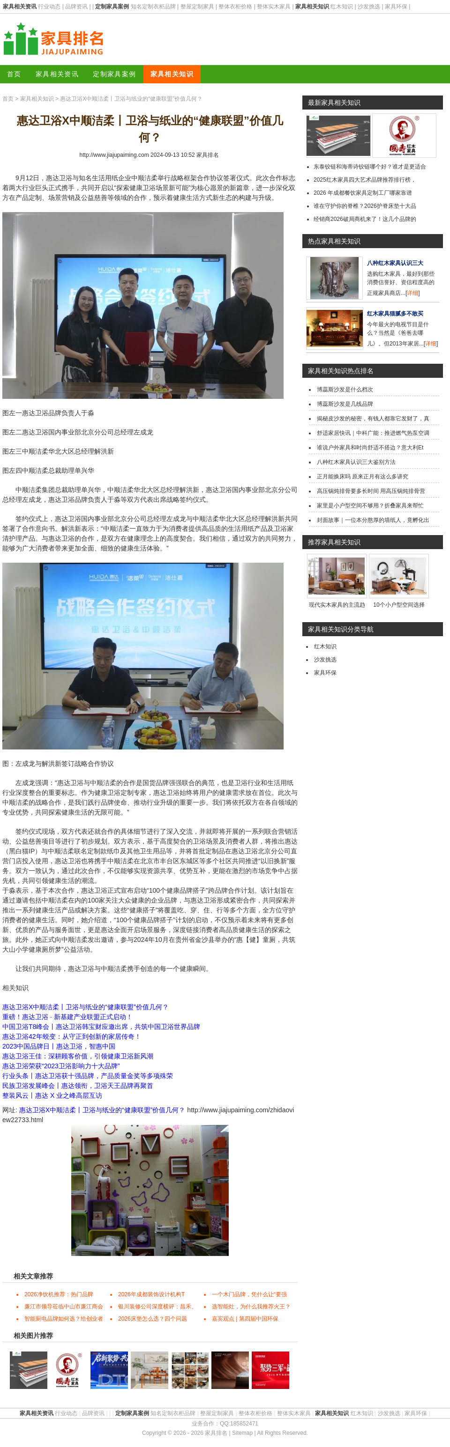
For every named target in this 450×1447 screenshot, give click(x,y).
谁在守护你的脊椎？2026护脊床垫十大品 (365, 206)
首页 (14, 74)
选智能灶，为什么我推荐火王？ (251, 1306)
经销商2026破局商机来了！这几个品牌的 (365, 219)
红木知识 (341, 6)
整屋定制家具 (197, 6)
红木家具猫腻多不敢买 (395, 313)
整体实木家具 (274, 6)
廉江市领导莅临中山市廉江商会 (63, 1306)
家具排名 (207, 155)
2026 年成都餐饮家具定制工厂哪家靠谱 (363, 193)
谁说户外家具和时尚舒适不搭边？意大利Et (370, 447)
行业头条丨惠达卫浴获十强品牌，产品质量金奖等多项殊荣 (87, 1076)
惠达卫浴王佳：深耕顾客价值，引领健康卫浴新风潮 (77, 1056)
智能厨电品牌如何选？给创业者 (63, 1318)
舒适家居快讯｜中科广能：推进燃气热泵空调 (373, 433)
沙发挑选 (369, 6)
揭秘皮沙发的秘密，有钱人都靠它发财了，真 (373, 418)
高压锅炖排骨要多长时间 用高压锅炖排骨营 (371, 491)
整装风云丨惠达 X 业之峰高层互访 (52, 1095)
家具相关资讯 (57, 74)
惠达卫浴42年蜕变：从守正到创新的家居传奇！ (71, 1036)
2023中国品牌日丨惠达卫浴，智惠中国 (58, 1046)
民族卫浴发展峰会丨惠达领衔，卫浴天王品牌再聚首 (77, 1085)
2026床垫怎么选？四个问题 (152, 1318)
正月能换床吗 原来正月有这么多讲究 (362, 476)
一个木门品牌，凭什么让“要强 (249, 1294)
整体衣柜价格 (235, 6)
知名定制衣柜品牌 (153, 6)
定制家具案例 (114, 74)
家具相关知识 (172, 74)
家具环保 (396, 6)
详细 (412, 293)
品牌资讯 (76, 6)
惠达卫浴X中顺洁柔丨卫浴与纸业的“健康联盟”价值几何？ (85, 1007)
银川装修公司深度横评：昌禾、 (157, 1306)
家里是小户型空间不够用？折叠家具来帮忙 (370, 505)
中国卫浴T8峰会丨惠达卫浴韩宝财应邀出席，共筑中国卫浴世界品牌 (101, 1026)
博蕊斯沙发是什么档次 (345, 389)
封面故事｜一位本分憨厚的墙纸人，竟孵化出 (373, 520)
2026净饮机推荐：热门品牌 (58, 1294)
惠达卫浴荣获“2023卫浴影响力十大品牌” (61, 1066)
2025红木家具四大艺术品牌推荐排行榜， (365, 179)
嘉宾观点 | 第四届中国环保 (245, 1318)
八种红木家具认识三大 (395, 263)
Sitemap (242, 1433)
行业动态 (49, 6)
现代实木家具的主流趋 (337, 605)
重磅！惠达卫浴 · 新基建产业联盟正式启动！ (67, 1017)
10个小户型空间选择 (398, 605)
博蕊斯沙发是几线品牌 (345, 404)
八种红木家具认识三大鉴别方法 (356, 462)
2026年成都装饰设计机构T (151, 1294)
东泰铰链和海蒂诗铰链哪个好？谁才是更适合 (370, 166)
